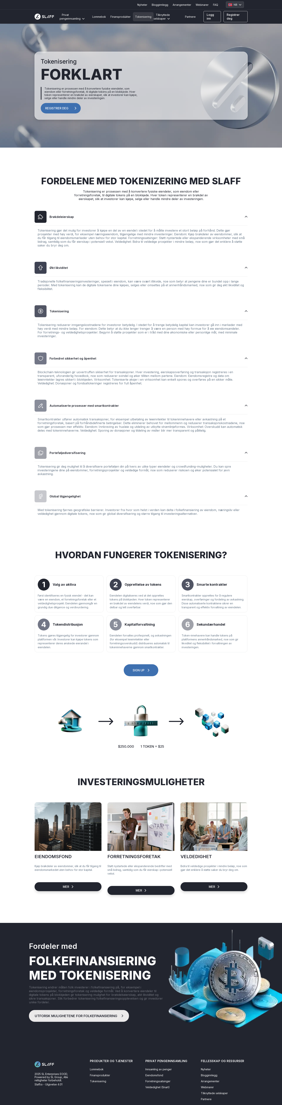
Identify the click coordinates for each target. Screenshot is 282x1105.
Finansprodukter (120, 16)
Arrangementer (182, 4)
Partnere (190, 16)
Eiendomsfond (154, 1075)
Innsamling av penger (158, 1069)
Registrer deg (233, 16)
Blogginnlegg (160, 4)
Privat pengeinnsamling (72, 16)
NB (234, 4)
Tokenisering (143, 16)
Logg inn (210, 16)
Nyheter (142, 4)
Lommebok (99, 16)
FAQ (215, 4)
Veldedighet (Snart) (157, 1087)
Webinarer (202, 4)
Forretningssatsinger (157, 1081)
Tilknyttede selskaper (162, 16)
